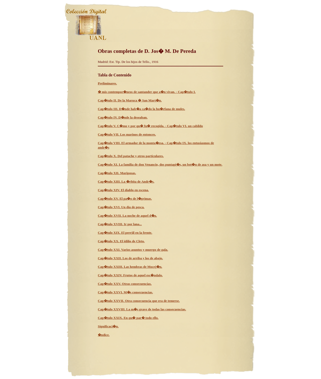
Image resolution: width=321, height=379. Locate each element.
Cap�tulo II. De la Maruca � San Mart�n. (130, 100)
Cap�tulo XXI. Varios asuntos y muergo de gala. (133, 249)
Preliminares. (107, 83)
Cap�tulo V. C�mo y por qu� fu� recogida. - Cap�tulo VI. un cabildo (150, 126)
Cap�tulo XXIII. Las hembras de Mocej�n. (130, 267)
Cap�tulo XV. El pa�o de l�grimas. (125, 198)
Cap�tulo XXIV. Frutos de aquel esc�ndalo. (130, 275)
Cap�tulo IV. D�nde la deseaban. (122, 117)
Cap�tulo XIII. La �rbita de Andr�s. (126, 181)
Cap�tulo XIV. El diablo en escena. (123, 190)
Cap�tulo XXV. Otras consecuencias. (125, 284)
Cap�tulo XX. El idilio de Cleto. (121, 241)
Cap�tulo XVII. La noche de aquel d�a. (127, 215)
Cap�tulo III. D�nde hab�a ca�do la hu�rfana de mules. (141, 109)
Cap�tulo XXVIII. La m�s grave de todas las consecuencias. (142, 309)
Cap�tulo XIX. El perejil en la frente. (125, 232)
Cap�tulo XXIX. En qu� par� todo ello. (128, 318)
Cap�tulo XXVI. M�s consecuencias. (125, 292)
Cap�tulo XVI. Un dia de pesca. (121, 207)
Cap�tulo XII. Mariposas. (117, 173)
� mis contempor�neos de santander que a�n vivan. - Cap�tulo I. (147, 92)
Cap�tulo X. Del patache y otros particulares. (131, 156)
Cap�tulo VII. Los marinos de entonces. (127, 134)
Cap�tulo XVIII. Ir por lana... (120, 224)
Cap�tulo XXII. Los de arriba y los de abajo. (130, 258)
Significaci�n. (108, 326)
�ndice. (104, 335)
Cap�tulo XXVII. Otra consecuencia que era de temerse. (139, 301)
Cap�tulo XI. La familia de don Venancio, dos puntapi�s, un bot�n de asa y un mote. (160, 164)
